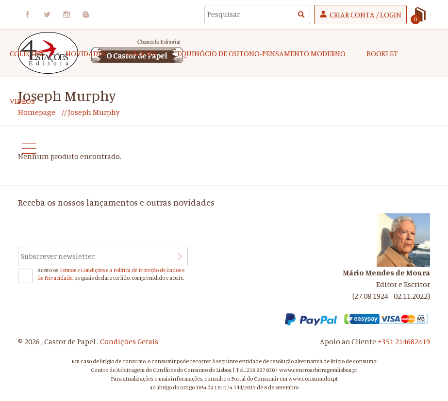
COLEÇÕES (27, 53)
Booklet (382, 53)
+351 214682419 (404, 341)
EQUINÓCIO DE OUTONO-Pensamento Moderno (261, 53)
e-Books (141, 53)
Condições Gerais (129, 341)
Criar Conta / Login (365, 14)
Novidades (86, 53)
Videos (22, 101)
